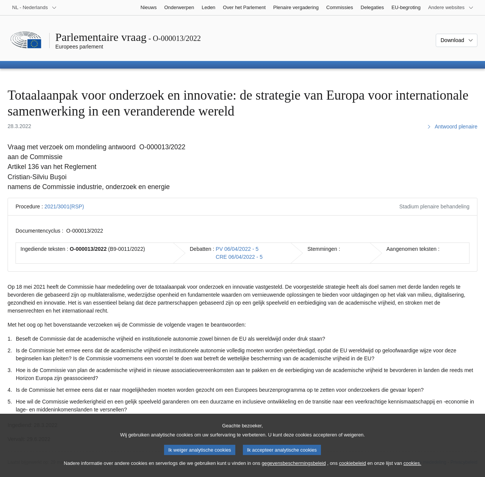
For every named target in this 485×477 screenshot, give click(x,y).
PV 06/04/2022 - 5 (237, 249)
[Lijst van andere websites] (450, 7)
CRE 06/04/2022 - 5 (239, 257)
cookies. (412, 469)
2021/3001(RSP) (64, 206)
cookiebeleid (352, 469)
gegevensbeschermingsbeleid (293, 469)
